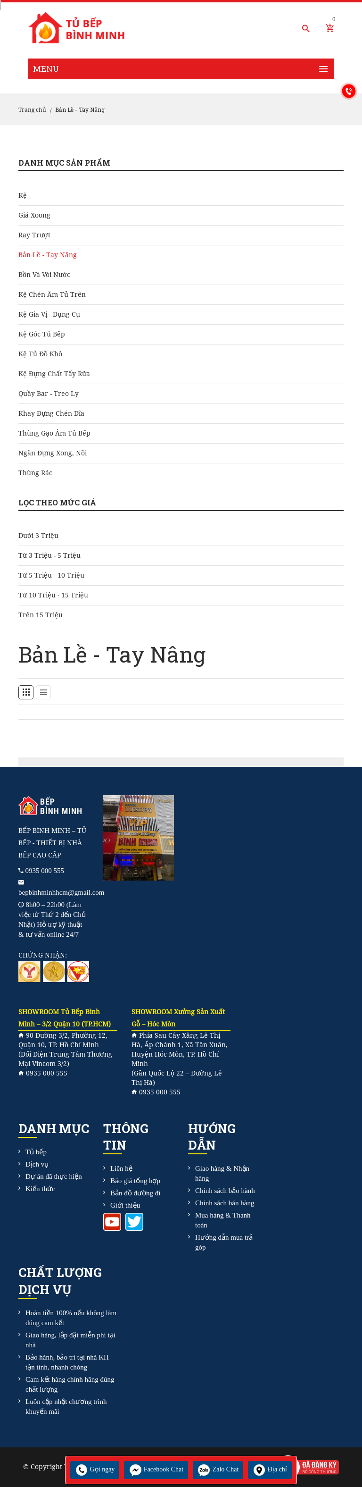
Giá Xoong (34, 215)
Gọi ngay (95, 1469)
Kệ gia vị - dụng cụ (49, 314)
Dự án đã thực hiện (53, 1176)
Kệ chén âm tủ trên (52, 294)
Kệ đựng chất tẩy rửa (54, 374)
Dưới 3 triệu (38, 535)
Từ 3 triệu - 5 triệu (49, 555)
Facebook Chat (156, 1469)
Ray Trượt (34, 235)
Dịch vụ (37, 1164)
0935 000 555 (45, 870)
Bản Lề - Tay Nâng (47, 255)
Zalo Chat (218, 1469)
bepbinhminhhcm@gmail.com (61, 892)
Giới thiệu (125, 1205)
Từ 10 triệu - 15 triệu (53, 595)
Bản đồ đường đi (135, 1193)
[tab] (25, 692)
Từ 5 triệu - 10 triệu (51, 575)
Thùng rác (35, 473)
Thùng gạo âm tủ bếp (54, 433)
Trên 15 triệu (40, 615)
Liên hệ (121, 1168)
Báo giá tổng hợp (135, 1181)
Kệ (22, 195)
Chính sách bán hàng (224, 1203)
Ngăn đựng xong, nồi (52, 453)
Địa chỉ (270, 1469)
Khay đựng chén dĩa (51, 413)
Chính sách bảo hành (225, 1190)
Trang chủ (32, 110)
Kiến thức (40, 1189)
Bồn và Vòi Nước (44, 274)
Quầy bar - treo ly (48, 393)
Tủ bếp (36, 1152)
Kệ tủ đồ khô (40, 354)
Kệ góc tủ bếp (41, 334)
